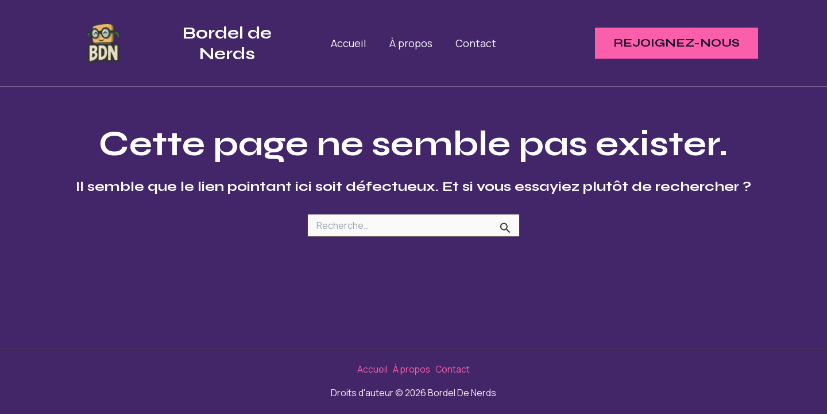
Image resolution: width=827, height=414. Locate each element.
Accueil (351, 43)
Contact (473, 43)
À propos (410, 43)
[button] (676, 43)
